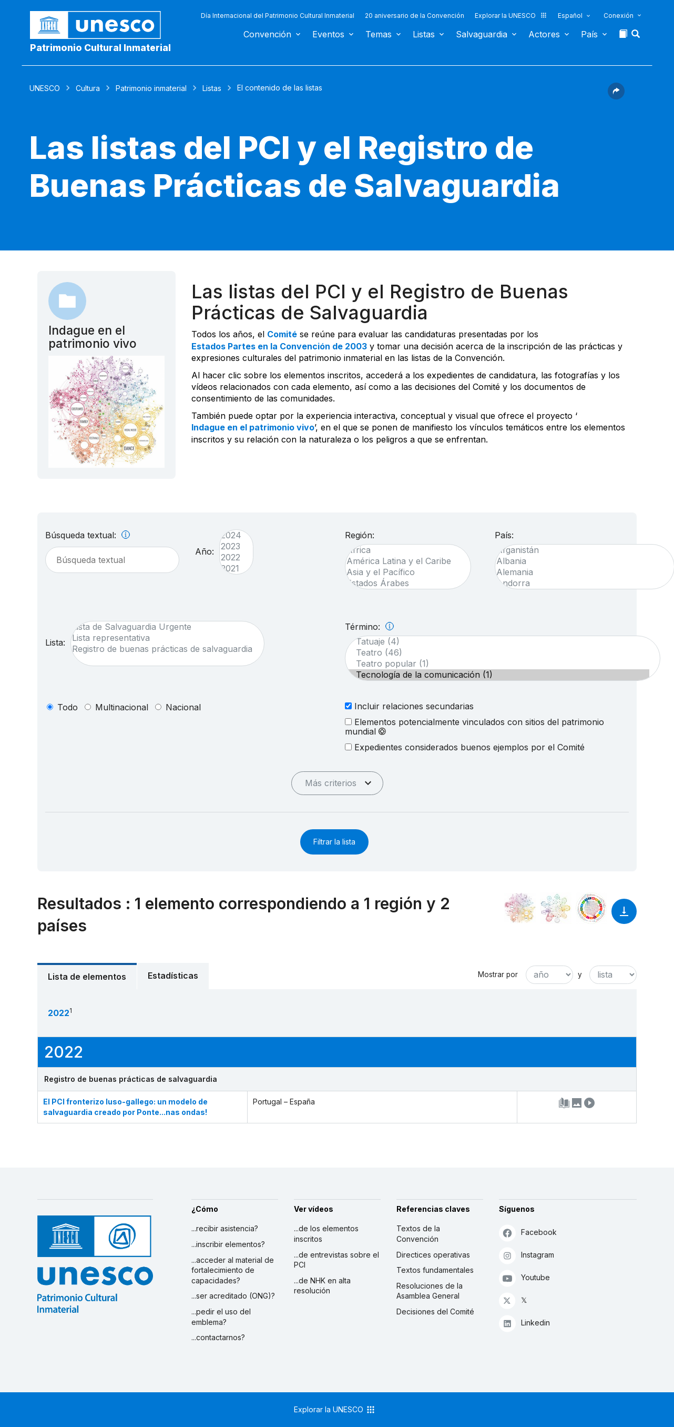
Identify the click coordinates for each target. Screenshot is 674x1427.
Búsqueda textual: (87, 535)
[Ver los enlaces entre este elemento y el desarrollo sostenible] (591, 908)
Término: (369, 626)
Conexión (619, 15)
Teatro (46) (497, 652)
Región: (359, 535)
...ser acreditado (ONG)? (233, 1295)
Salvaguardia (481, 34)
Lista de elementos (87, 976)
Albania (579, 561)
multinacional (121, 707)
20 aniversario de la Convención (414, 15)
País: (504, 535)
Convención (267, 34)
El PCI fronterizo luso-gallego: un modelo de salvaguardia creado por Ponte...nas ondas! (125, 1107)
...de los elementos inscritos (326, 1233)
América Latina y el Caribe (402, 561)
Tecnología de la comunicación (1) (497, 674)
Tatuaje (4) (497, 641)
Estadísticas (173, 975)
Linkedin (524, 1323)
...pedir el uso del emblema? (221, 1316)
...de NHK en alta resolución (322, 1285)
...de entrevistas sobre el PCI (336, 1260)
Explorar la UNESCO (511, 15)
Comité (282, 334)
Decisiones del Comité (435, 1311)
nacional (183, 707)
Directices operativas (433, 1254)
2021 (231, 568)
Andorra (579, 583)
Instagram (526, 1255)
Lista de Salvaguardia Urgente (162, 626)
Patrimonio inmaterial (151, 88)
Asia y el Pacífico (402, 572)
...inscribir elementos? (228, 1244)
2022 (231, 557)
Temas (378, 34)
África (402, 550)
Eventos (328, 34)
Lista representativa (162, 638)
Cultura (88, 88)
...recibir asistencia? (224, 1228)
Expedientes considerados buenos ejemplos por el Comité (465, 747)
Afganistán (579, 550)
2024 (231, 535)
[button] (636, 36)
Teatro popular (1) (497, 663)
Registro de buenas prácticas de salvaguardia (162, 649)
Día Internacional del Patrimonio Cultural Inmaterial (277, 15)
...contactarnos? (218, 1337)
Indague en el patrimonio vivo (252, 427)
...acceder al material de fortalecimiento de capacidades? (232, 1270)
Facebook (528, 1232)
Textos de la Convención (418, 1233)
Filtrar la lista (334, 841)
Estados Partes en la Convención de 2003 (279, 346)
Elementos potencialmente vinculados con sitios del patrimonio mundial (474, 727)
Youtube (524, 1278)
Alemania (579, 572)
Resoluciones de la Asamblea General (429, 1291)
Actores (544, 34)
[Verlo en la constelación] (520, 908)
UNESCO (44, 88)
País (589, 34)
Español (570, 15)
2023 (231, 546)
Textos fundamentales (435, 1269)
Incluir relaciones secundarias (409, 706)
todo (67, 707)
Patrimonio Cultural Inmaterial (100, 47)
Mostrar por (498, 974)
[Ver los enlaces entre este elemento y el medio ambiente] (555, 908)
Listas (424, 34)
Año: (204, 551)
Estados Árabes (402, 583)
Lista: (55, 642)
